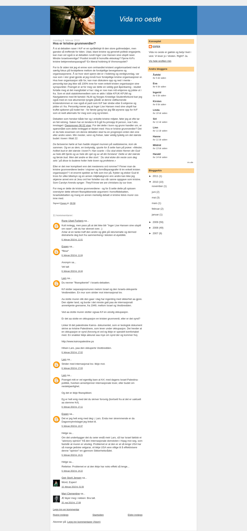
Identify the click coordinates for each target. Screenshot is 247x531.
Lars (64, 278)
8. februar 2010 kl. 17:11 (72, 407)
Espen (65, 246)
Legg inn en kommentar (66, 509)
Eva (155, 83)
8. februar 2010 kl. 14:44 (72, 271)
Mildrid (157, 145)
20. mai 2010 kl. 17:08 (71, 503)
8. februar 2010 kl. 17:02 (72, 352)
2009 (156, 222)
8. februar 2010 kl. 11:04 (72, 255)
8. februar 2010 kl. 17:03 (72, 368)
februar (156, 208)
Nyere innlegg (60, 514)
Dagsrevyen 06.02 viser (78, 125)
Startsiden (98, 514)
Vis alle (190, 162)
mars (155, 203)
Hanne (157, 136)
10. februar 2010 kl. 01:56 (73, 487)
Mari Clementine (71, 493)
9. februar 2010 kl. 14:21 (72, 455)
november (158, 186)
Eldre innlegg (135, 514)
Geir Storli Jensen (71, 477)
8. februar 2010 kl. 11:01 (72, 240)
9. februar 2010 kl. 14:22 (72, 471)
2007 (156, 233)
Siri (155, 118)
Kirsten (157, 101)
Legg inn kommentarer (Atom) (84, 521)
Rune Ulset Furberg (72, 220)
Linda (156, 109)
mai (154, 197)
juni (154, 191)
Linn (155, 127)
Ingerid (157, 92)
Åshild (157, 74)
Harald (157, 154)
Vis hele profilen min (160, 61)
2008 (156, 227)
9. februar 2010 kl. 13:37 (72, 426)
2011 (156, 176)
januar (156, 214)
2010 (156, 181)
